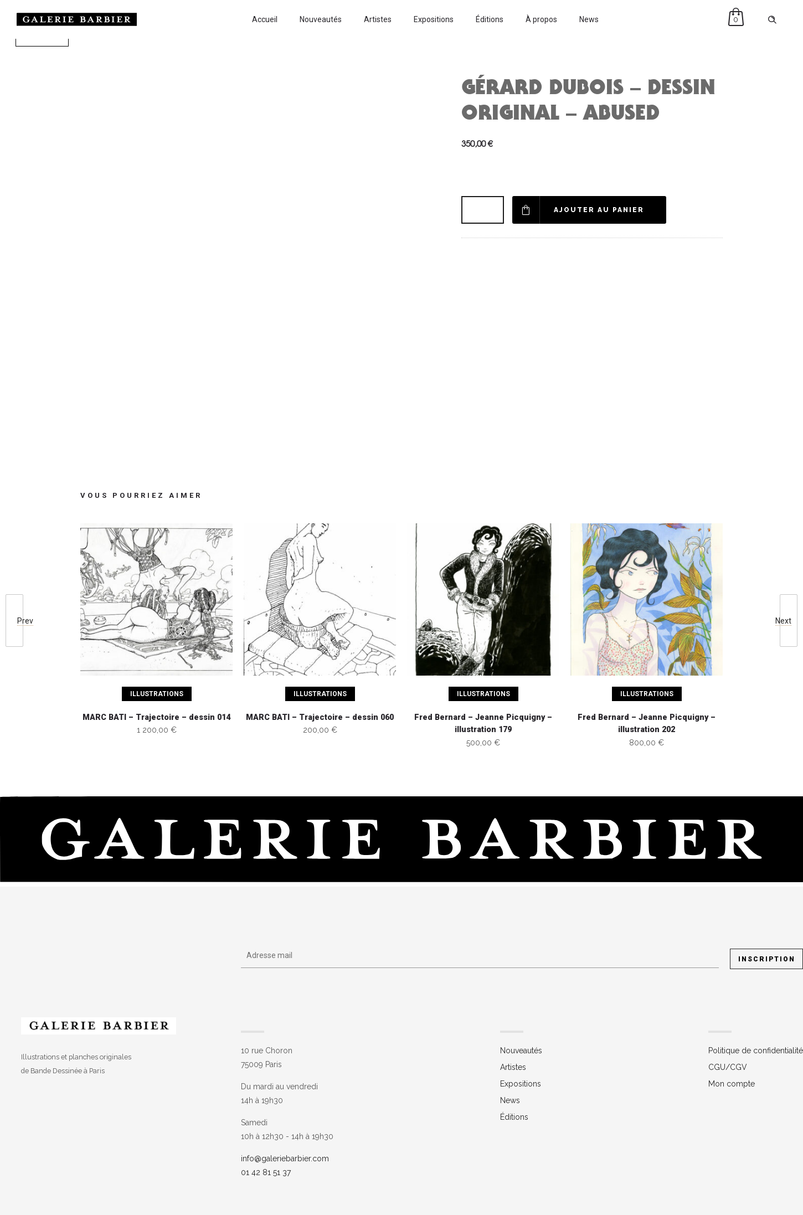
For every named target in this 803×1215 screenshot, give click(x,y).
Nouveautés (321, 19)
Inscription (766, 959)
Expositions (434, 19)
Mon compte (731, 1083)
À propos (541, 19)
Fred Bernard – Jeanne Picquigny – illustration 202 (647, 724)
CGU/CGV (727, 1067)
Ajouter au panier (599, 210)
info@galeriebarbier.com (285, 1158)
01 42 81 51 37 (266, 1172)
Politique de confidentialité (755, 1050)
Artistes (378, 19)
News (589, 19)
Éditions (489, 19)
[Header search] (772, 20)
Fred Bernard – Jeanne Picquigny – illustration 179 (483, 724)
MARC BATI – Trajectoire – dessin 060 (320, 717)
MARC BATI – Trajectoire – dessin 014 (156, 717)
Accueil (264, 19)
